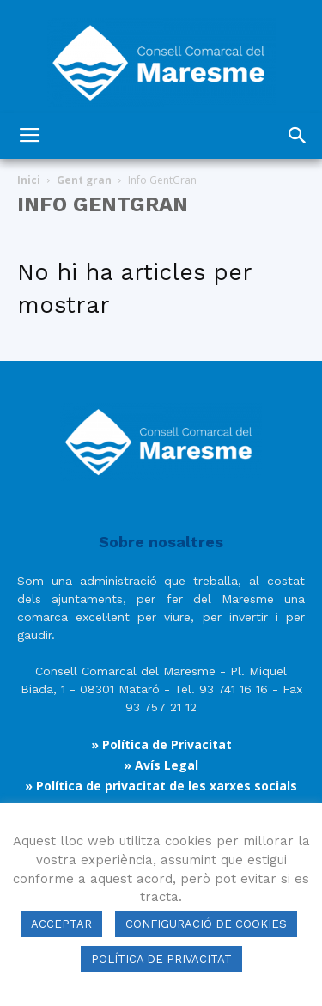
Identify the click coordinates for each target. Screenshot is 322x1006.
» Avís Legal (161, 765)
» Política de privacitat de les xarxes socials (161, 785)
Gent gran (84, 180)
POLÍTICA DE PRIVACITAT (161, 959)
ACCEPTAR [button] (61, 924)
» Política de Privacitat (161, 744)
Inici (28, 180)
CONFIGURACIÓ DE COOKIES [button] (206, 924)
